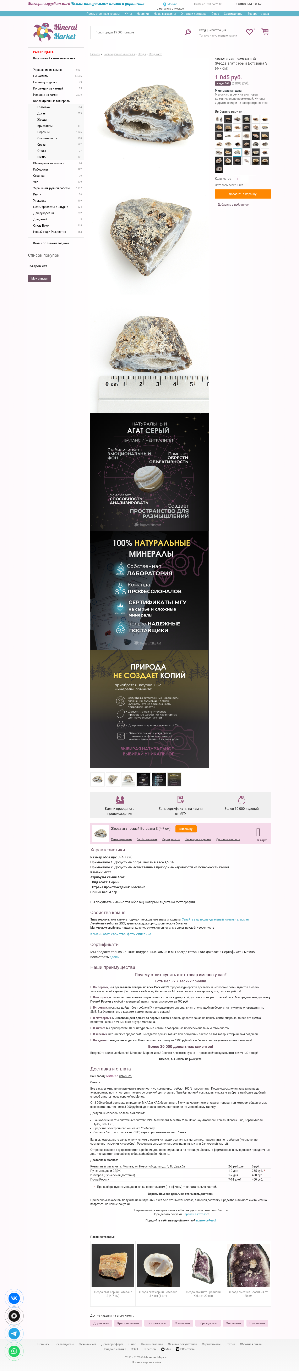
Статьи (230, 1344)
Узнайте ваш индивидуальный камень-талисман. (215, 919)
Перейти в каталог (195, 1214)
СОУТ (134, 1349)
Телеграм (149, 1349)
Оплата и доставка (194, 13)
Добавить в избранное (233, 204)
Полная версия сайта (146, 1362)
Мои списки (39, 278)
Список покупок (43, 255)
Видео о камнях (115, 1349)
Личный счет (87, 1344)
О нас (215, 13)
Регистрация (217, 30)
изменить (125, 1076)
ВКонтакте (185, 1349)
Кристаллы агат (128, 1323)
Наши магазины (165, 13)
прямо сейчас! (206, 1220)
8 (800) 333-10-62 (248, 4)
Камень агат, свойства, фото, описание (120, 934)
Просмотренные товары (103, 13)
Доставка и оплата (228, 839)
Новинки (143, 13)
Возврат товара (258, 13)
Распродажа (43, 52)
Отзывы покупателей (182, 1344)
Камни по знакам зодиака (51, 243)
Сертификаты (233, 13)
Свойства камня (147, 839)
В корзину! (186, 829)
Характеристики (121, 839)
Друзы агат (101, 1323)
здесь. (115, 957)
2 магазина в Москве (170, 8)
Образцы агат (208, 1323)
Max (166, 1349)
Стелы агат (233, 1323)
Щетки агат (257, 1323)
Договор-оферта (112, 1344)
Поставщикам (64, 1344)
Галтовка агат (156, 1323)
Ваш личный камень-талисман (54, 58)
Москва (172, 4)
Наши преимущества (198, 839)
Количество (223, 178)
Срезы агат (182, 1323)
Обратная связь (251, 1344)
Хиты (128, 13)
